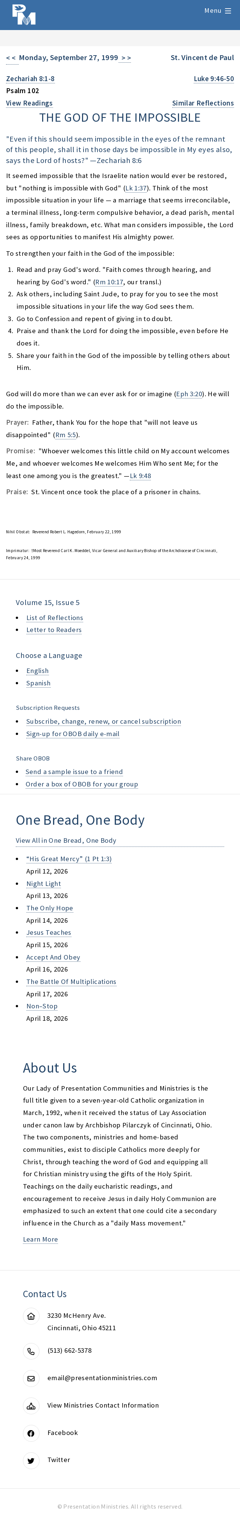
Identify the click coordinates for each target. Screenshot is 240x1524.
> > (124, 58)
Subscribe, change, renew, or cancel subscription (103, 721)
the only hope (49, 908)
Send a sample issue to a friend (74, 771)
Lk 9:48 (140, 475)
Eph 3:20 (189, 393)
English (37, 670)
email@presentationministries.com (102, 1377)
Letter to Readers (54, 629)
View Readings (29, 103)
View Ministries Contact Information (103, 1405)
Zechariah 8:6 (119, 160)
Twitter (58, 1459)
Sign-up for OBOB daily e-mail (73, 733)
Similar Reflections (203, 103)
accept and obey (53, 957)
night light (43, 883)
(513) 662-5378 (69, 1350)
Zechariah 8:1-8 (30, 78)
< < (12, 58)
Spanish (38, 683)
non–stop (42, 1006)
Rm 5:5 (65, 434)
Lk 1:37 (136, 188)
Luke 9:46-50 (214, 78)
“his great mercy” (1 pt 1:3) (69, 858)
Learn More (40, 1239)
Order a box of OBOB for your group (82, 784)
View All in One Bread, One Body (66, 840)
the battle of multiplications (71, 981)
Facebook (62, 1432)
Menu (213, 10)
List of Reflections (54, 617)
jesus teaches (48, 932)
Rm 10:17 (109, 282)
